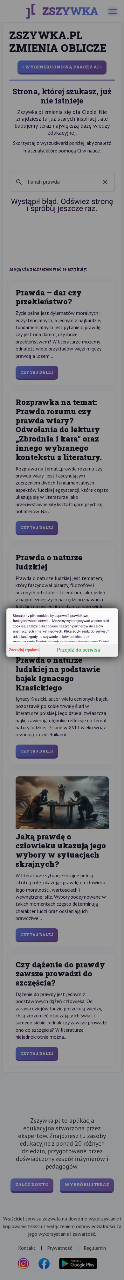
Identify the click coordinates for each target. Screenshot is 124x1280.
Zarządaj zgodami (24, 650)
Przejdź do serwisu (78, 650)
